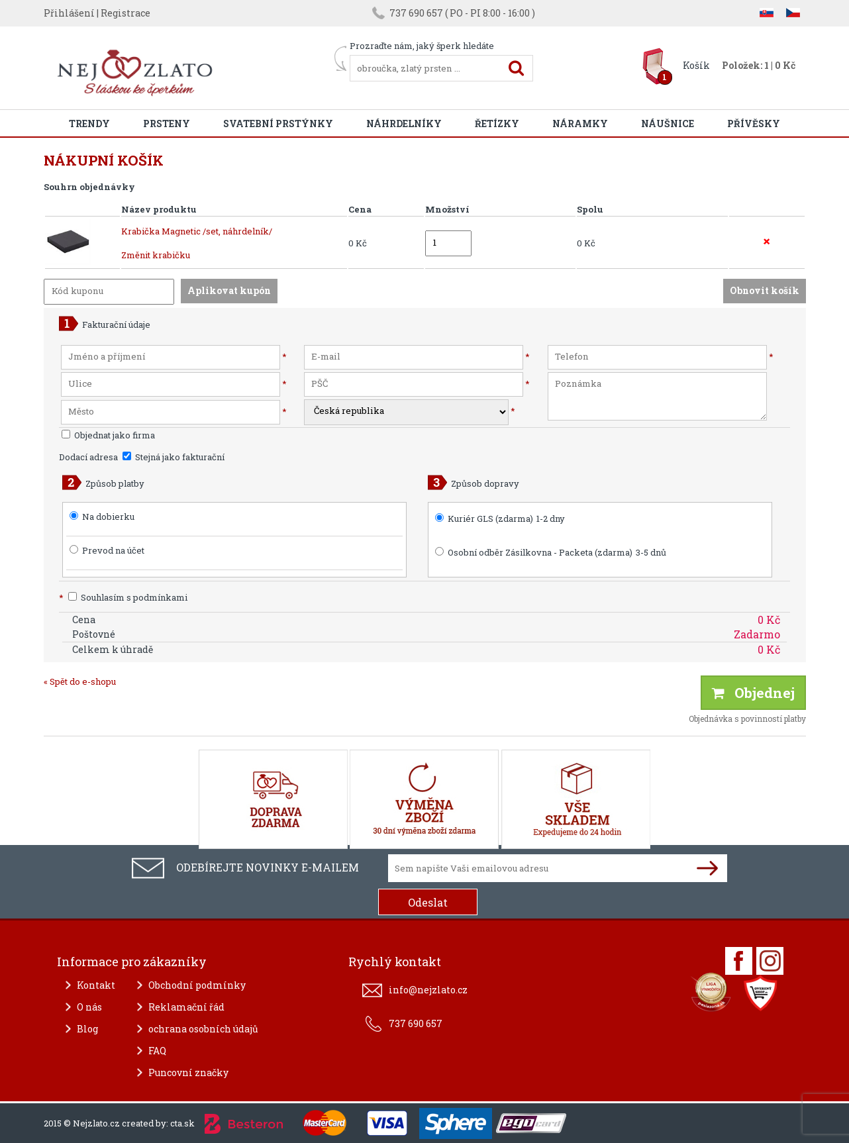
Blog (87, 1028)
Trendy (89, 123)
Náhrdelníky (404, 123)
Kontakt (96, 985)
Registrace (125, 13)
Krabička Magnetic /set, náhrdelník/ (196, 231)
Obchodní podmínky (197, 985)
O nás (89, 1007)
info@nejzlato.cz (428, 989)
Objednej (753, 692)
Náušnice (667, 123)
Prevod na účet (113, 550)
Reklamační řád (186, 1007)
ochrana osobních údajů (203, 1028)
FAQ (157, 1050)
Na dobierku (108, 516)
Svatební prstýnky (278, 123)
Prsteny (166, 123)
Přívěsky (753, 123)
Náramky (580, 123)
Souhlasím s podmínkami (123, 597)
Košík (696, 65)
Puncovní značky (188, 1072)
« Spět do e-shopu (80, 681)
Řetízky (497, 123)
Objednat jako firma (108, 435)
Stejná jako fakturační (174, 457)
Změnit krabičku (155, 255)
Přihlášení (69, 13)
